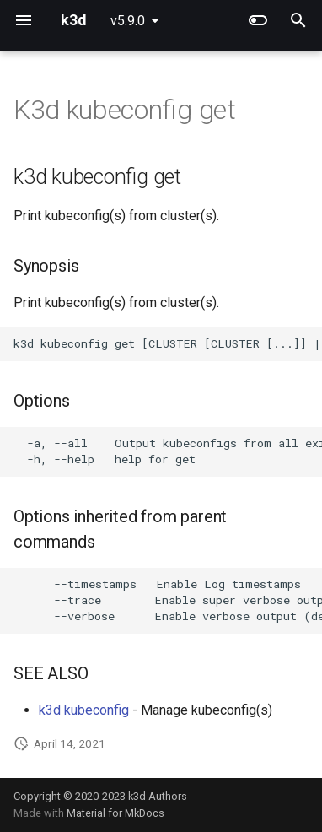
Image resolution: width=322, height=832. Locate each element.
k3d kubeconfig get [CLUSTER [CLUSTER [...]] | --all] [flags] (167, 343)
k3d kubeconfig (84, 710)
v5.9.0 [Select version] (127, 21)
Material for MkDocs (115, 813)
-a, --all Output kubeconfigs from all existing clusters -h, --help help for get (167, 451)
